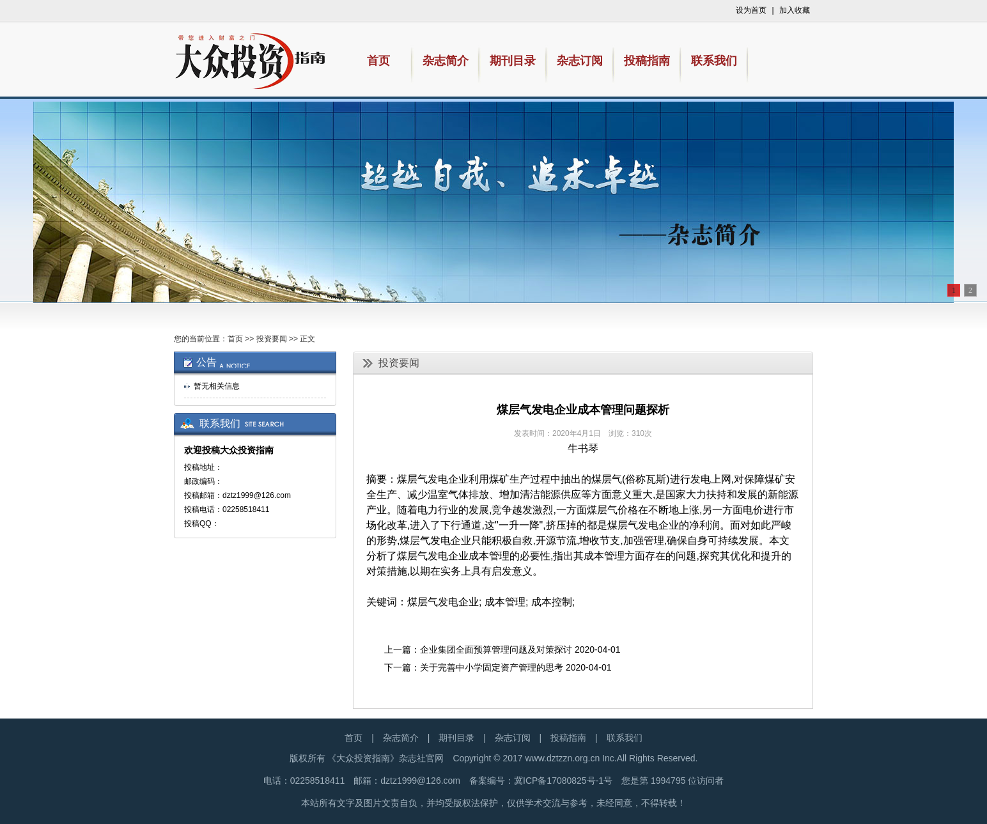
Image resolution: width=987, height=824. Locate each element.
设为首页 (751, 10)
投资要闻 (271, 338)
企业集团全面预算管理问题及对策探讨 (496, 649)
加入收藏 (794, 10)
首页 (235, 338)
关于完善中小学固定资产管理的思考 (491, 667)
